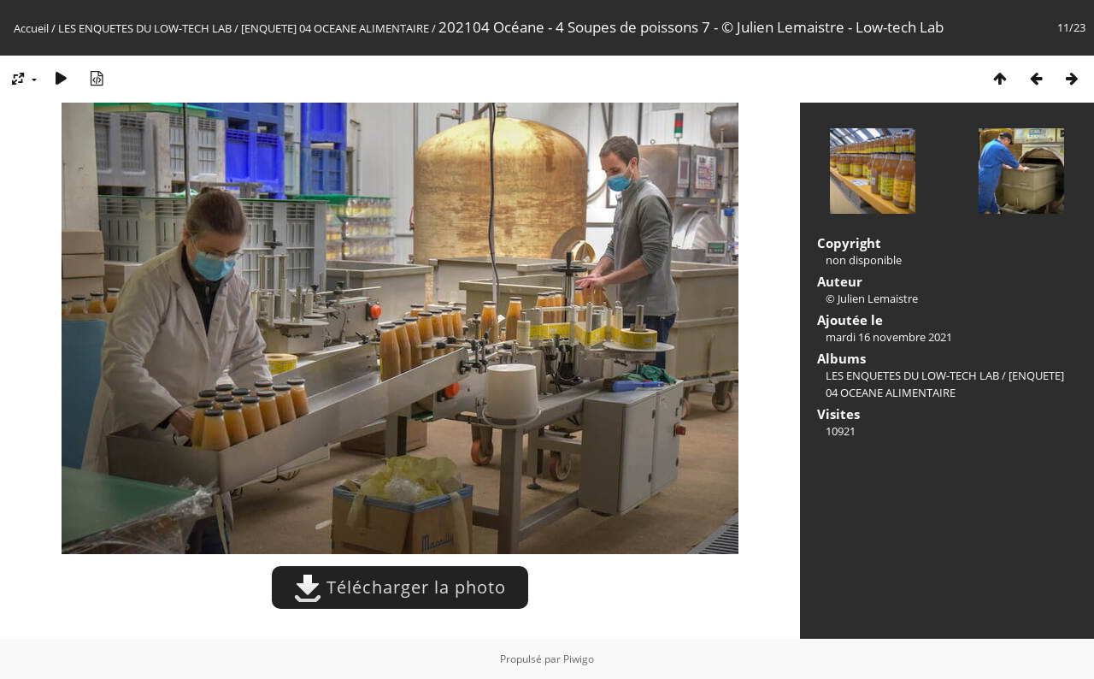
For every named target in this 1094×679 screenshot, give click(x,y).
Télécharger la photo (400, 587)
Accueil (31, 28)
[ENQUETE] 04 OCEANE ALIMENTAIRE (335, 28)
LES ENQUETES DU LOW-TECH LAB (145, 28)
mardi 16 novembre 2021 (889, 337)
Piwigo (578, 659)
